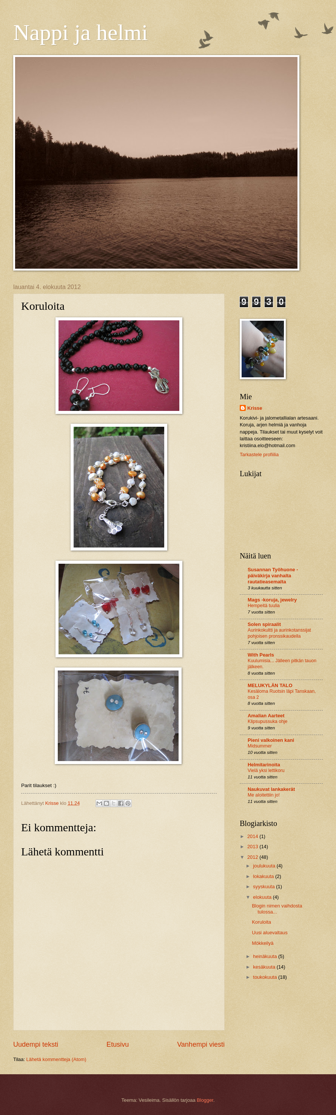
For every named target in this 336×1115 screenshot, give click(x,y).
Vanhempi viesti (201, 1044)
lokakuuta (264, 876)
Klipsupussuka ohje (267, 721)
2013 (253, 846)
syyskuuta (264, 886)
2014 (253, 836)
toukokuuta (265, 977)
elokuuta (263, 897)
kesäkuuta (264, 967)
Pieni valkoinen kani (271, 740)
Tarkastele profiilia (259, 454)
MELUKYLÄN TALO (270, 685)
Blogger (205, 1100)
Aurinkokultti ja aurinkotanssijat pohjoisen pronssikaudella (279, 633)
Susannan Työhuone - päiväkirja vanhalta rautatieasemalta (273, 575)
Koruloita (261, 922)
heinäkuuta (265, 956)
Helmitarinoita (264, 764)
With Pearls (261, 655)
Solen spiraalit (264, 624)
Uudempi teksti (35, 1044)
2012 (253, 857)
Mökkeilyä (262, 943)
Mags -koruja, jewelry (272, 600)
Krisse (254, 408)
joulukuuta (264, 866)
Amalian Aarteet (266, 715)
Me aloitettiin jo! (264, 795)
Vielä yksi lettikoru (266, 770)
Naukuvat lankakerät (271, 789)
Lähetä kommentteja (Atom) (56, 1059)
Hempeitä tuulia (264, 605)
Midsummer (260, 746)
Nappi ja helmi (80, 32)
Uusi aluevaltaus (269, 932)
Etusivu (117, 1044)
